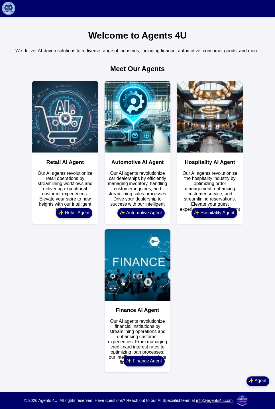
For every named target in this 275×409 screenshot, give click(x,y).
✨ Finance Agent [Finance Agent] (144, 360)
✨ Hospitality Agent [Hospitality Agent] (214, 212)
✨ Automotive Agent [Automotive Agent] (140, 212)
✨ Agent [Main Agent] (257, 380)
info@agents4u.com (214, 400)
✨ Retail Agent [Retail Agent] (73, 212)
